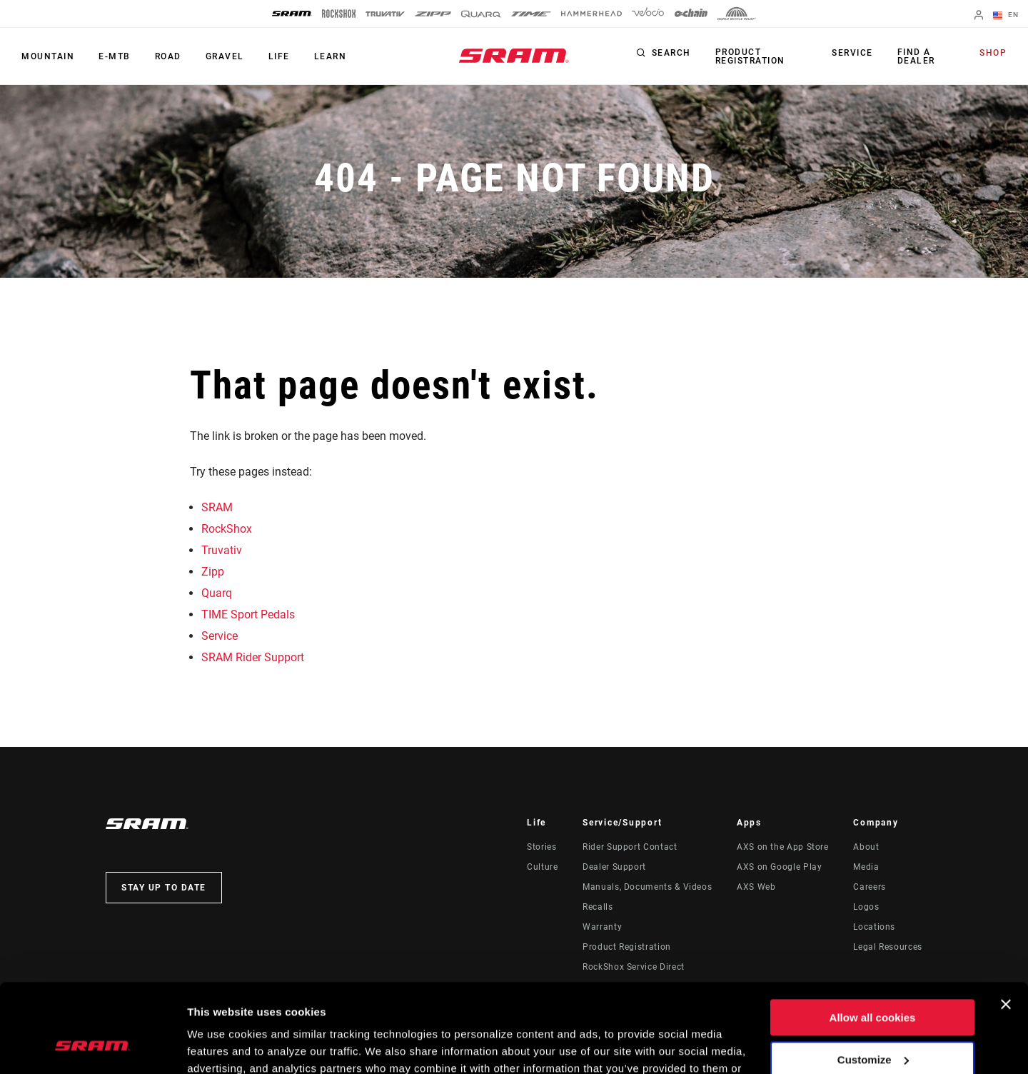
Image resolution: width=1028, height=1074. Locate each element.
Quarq (216, 593)
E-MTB (115, 56)
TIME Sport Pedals (248, 614)
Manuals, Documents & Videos (647, 887)
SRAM (217, 507)
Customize (873, 980)
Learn (330, 56)
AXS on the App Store (783, 847)
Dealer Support (614, 867)
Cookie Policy (544, 1006)
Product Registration (750, 56)
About (866, 847)
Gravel (225, 56)
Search (671, 53)
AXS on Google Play (779, 867)
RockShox (226, 529)
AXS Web (756, 887)
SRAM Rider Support (252, 657)
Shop (993, 53)
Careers (869, 887)
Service (852, 53)
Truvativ (221, 550)
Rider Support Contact (630, 847)
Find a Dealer (916, 56)
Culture (542, 867)
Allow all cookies (873, 939)
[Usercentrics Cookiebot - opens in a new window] (92, 1046)
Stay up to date (163, 888)
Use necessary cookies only (872, 1022)
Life (279, 56)
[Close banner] (1006, 925)
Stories (541, 847)
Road (168, 56)
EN (1006, 16)
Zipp (212, 571)
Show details (220, 1046)
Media (866, 867)
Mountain (47, 56)
